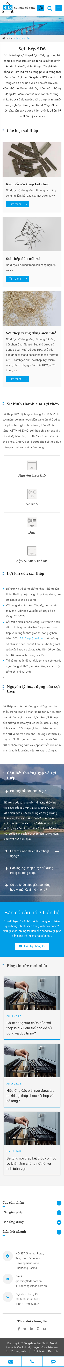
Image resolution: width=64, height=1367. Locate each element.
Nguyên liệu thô (32, 475)
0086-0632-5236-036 (28, 1299)
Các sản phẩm (22, 38)
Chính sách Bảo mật (46, 1351)
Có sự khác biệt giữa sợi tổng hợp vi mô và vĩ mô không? (35, 886)
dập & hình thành (31, 561)
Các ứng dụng (13, 1222)
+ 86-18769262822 (27, 1304)
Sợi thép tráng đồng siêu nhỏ (31, 333)
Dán (31, 532)
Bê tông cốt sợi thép (33, 638)
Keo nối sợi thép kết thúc (27, 184)
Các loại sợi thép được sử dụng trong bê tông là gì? (35, 870)
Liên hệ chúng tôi (32, 946)
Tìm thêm (19, 204)
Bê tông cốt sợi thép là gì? (35, 791)
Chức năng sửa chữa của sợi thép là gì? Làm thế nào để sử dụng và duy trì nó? (29, 1028)
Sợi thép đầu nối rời (23, 259)
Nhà (9, 38)
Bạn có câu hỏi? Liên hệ (32, 912)
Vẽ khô (32, 504)
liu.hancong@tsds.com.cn (31, 1286)
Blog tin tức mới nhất (27, 965)
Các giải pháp (13, 1212)
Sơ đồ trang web (16, 1351)
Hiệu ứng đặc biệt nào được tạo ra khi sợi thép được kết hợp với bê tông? (30, 1096)
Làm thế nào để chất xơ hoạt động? (35, 853)
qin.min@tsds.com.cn (29, 1281)
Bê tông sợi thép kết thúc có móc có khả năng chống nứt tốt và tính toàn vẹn (31, 1163)
